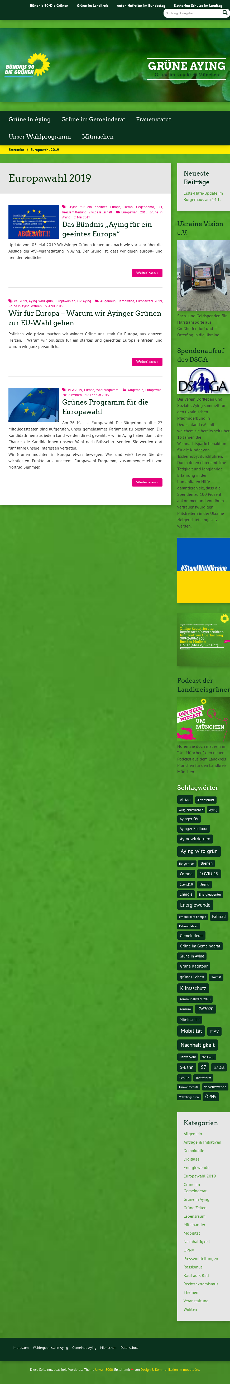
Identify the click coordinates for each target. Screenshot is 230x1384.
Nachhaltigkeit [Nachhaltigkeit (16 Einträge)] (198, 1044)
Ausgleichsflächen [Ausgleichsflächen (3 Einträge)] (191, 810)
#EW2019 (75, 390)
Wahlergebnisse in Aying (50, 1347)
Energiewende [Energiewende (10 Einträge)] (195, 905)
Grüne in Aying (29, 119)
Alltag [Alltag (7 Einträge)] (185, 800)
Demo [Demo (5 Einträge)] (204, 884)
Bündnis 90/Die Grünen (49, 5)
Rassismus (193, 1267)
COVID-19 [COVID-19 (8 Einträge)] (208, 874)
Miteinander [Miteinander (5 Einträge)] (190, 1019)
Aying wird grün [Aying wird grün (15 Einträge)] (199, 851)
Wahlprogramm (107, 390)
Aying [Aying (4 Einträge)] (213, 809)
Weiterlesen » (147, 273)
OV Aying (84, 301)
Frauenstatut (153, 119)
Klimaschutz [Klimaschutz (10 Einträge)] (193, 988)
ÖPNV (189, 1250)
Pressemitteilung (74, 212)
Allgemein (108, 301)
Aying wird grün (40, 301)
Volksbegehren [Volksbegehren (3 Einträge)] (189, 1097)
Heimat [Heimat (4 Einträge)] (216, 977)
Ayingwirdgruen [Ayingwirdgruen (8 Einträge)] (195, 839)
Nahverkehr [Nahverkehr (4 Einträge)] (187, 1057)
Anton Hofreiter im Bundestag (141, 5)
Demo (128, 207)
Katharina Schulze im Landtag (198, 5)
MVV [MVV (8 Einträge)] (214, 1031)
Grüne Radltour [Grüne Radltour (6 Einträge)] (194, 966)
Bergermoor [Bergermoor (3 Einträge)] (187, 863)
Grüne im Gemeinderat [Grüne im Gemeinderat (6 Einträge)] (200, 945)
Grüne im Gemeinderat (93, 119)
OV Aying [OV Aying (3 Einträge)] (208, 1057)
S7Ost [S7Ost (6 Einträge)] (219, 1067)
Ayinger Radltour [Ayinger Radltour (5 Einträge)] (194, 828)
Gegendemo (145, 207)
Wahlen (36, 306)
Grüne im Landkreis (92, 5)
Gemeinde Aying (84, 1347)
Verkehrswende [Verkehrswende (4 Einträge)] (215, 1086)
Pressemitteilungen (201, 1258)
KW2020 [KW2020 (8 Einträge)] (205, 1009)
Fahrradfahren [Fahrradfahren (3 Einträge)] (188, 926)
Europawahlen (65, 301)
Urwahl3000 (104, 1369)
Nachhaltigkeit (197, 1241)
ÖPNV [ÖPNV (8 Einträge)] (211, 1096)
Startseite (16, 149)
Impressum (21, 1347)
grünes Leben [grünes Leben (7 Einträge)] (192, 977)
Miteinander (194, 1224)
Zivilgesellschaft (100, 212)
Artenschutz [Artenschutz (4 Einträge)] (205, 800)
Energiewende (196, 1167)
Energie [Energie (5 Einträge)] (186, 894)
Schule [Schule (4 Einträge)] (184, 1077)
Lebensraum (194, 1216)
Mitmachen (98, 136)
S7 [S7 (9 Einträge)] (203, 1067)
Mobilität (192, 1233)
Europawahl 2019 (134, 212)
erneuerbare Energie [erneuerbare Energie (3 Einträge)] (192, 917)
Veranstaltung (196, 1300)
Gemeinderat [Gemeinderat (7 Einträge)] (191, 935)
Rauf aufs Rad (196, 1275)
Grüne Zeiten (195, 1207)
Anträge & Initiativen (202, 1142)
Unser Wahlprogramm (40, 136)
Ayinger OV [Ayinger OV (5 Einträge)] (189, 818)
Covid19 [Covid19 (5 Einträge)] (186, 884)
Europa (89, 390)
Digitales (191, 1159)
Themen (191, 1292)
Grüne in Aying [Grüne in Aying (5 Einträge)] (192, 956)
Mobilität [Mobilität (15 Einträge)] (191, 1030)
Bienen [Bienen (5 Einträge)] (207, 863)
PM (159, 207)
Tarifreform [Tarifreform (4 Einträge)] (203, 1077)
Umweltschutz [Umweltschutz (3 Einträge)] (188, 1087)
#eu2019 (20, 301)
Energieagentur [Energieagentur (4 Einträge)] (210, 894)
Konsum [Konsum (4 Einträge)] (185, 1009)
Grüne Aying (187, 66)
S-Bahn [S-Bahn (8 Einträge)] (186, 1067)
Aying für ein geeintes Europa (94, 207)
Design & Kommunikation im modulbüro (170, 1369)
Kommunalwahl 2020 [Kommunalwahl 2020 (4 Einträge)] (194, 999)
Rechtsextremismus (201, 1283)
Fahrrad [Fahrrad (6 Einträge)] (219, 916)
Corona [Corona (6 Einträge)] (186, 873)
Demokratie (125, 301)
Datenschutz (129, 1347)
